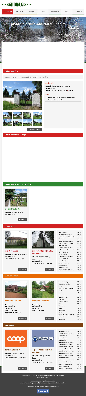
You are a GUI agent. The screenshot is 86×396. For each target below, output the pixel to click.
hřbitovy (33, 77)
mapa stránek (60, 375)
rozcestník (15, 77)
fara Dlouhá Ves (11, 251)
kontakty (53, 375)
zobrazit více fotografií (35, 129)
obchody (14, 353)
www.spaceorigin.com (53, 386)
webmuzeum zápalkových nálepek (29, 383)
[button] (78, 11)
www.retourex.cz (41, 386)
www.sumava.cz (32, 386)
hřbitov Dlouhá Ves (13, 209)
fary (25, 254)
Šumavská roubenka (40, 300)
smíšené (21, 353)
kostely (34, 259)
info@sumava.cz (45, 377)
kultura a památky (25, 77)
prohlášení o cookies (49, 381)
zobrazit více (22, 219)
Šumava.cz (7, 77)
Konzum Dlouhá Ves (13, 350)
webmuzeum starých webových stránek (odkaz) (53, 383)
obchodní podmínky (36, 381)
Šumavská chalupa (13, 300)
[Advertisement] (43, 56)
